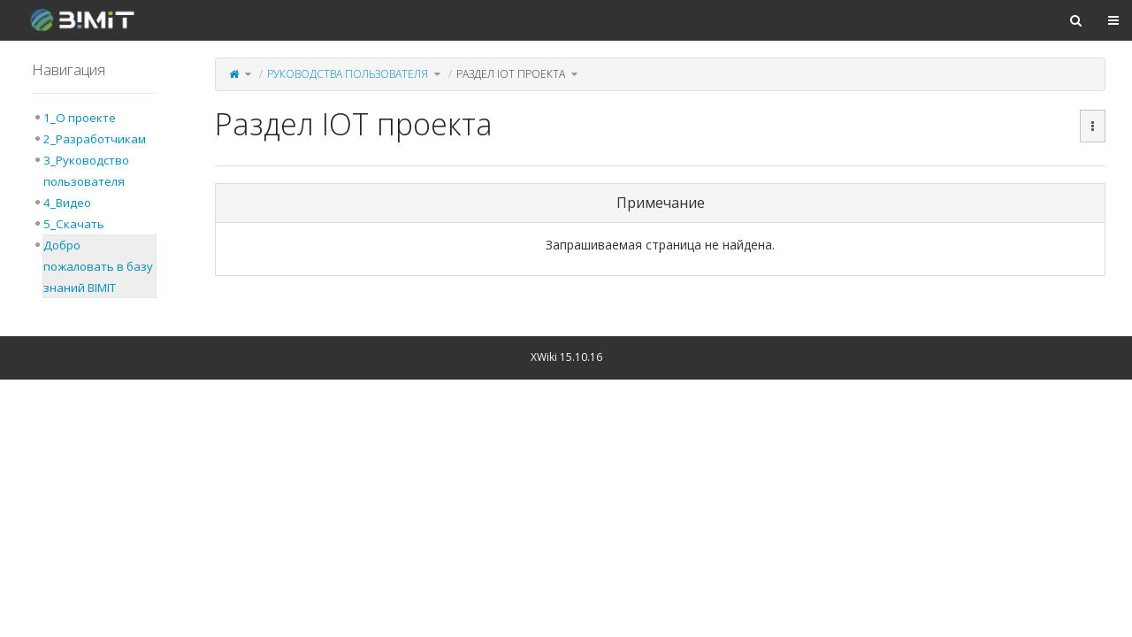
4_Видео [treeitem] (67, 203)
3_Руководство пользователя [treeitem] (86, 170)
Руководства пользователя (347, 73)
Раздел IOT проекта (510, 73)
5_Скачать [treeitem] (73, 224)
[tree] (94, 202)
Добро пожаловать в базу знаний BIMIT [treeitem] (98, 266)
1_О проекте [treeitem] (79, 118)
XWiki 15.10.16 (566, 357)
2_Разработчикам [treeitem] (94, 139)
